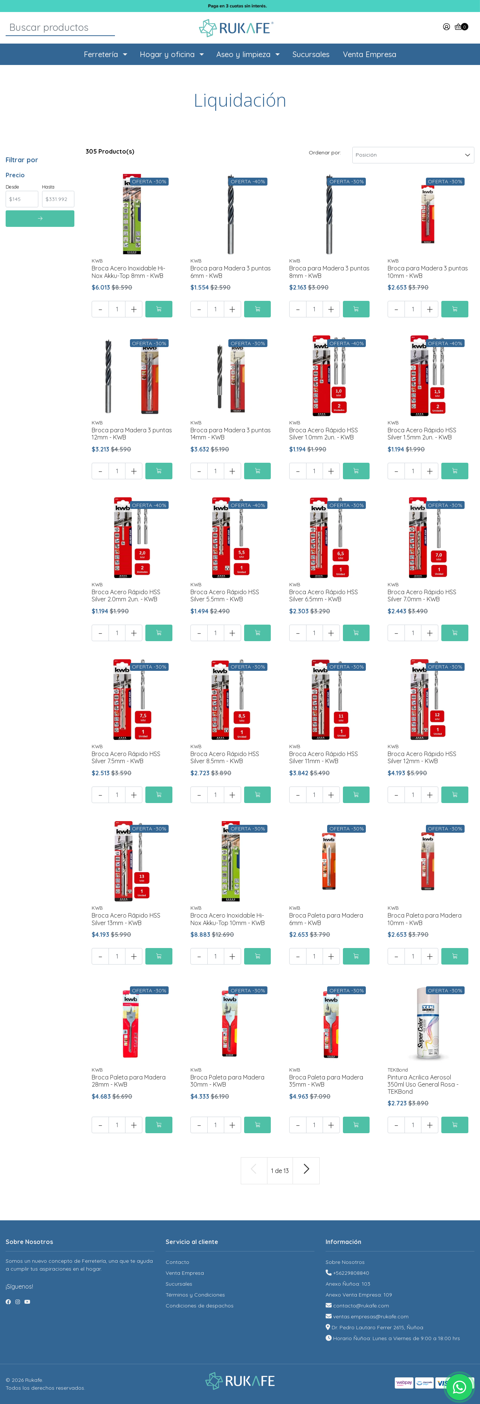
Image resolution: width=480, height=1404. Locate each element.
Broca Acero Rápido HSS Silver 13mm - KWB (126, 919)
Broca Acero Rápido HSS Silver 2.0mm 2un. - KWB (126, 595)
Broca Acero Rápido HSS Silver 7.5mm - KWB (126, 757)
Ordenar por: (325, 152)
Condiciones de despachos (200, 1305)
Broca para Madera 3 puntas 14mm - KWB (230, 433)
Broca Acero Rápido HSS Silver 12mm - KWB (422, 757)
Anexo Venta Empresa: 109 (359, 1294)
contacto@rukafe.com (361, 1305)
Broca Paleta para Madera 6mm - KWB (326, 919)
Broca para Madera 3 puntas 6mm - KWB (230, 271)
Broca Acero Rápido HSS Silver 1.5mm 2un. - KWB (422, 433)
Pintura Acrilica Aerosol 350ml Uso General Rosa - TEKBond (423, 1084)
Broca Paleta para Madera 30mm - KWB (227, 1080)
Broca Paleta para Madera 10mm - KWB (425, 919)
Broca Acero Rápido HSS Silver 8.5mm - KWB (224, 757)
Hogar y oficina (167, 54)
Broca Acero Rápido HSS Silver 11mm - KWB (323, 757)
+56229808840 (351, 1273)
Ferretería (101, 54)
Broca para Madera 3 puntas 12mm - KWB (132, 433)
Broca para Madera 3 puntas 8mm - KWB (329, 271)
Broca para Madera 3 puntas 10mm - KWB (428, 271)
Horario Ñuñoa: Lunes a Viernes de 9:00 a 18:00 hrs (396, 1338)
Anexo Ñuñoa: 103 (348, 1283)
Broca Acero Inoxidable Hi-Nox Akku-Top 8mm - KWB (128, 271)
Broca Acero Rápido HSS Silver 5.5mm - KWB (224, 595)
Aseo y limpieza (243, 54)
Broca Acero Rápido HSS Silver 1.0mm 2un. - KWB (323, 433)
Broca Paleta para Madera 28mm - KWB (129, 1080)
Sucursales (311, 54)
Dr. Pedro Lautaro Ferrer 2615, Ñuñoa (377, 1327)
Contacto (177, 1262)
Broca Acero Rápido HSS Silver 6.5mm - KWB (323, 595)
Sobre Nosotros (345, 1262)
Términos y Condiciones (195, 1294)
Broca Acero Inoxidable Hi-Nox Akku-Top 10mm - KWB (227, 919)
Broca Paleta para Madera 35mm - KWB (326, 1080)
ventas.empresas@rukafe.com (371, 1316)
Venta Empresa (369, 54)
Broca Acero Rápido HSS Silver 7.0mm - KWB (422, 595)
